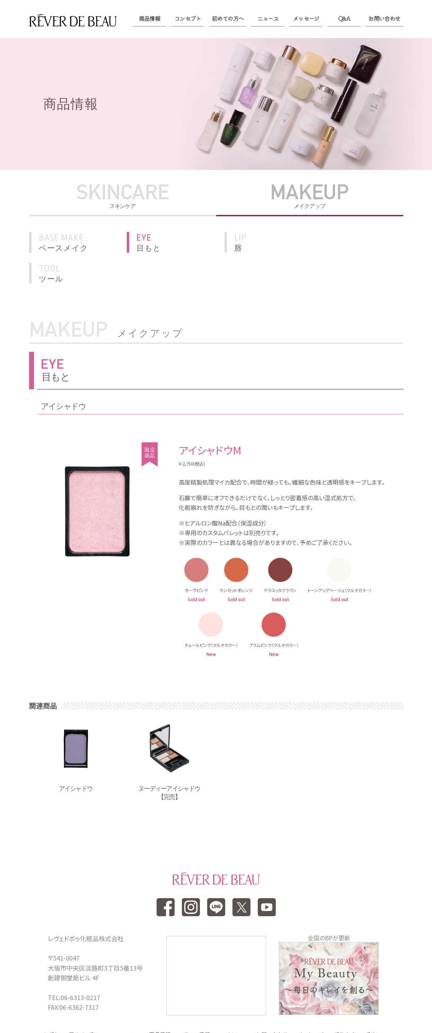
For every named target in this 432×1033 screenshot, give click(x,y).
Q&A (344, 18)
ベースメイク (82, 242)
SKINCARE (122, 196)
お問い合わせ (384, 18)
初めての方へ (228, 18)
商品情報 (149, 18)
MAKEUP (309, 196)
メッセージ (306, 18)
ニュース (268, 18)
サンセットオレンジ (236, 559)
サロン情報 (196, 1003)
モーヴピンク (196, 559)
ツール (366, 242)
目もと (179, 242)
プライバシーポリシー (359, 1003)
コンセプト (187, 18)
